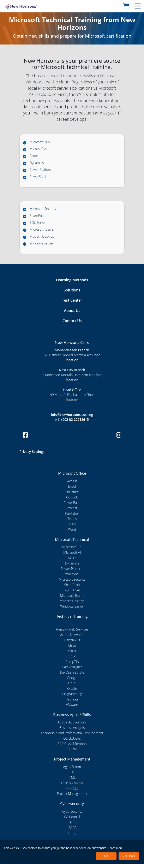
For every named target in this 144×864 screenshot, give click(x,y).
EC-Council (72, 817)
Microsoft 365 (40, 142)
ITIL (72, 772)
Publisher (72, 513)
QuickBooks (72, 738)
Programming (72, 694)
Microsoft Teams (42, 229)
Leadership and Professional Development (72, 733)
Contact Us (72, 320)
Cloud (72, 656)
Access (72, 481)
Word (72, 529)
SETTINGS (129, 856)
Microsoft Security (43, 208)
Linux (72, 683)
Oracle (72, 688)
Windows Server (41, 243)
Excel (72, 486)
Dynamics (37, 162)
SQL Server (38, 222)
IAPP (72, 822)
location (72, 360)
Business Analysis (72, 727)
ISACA (72, 827)
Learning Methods (72, 279)
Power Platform (41, 169)
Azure (34, 155)
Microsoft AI (38, 149)
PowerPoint (72, 502)
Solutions (72, 290)
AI (72, 624)
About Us (72, 310)
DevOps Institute (72, 672)
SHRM (72, 749)
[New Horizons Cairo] (18, 6)
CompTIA (72, 661)
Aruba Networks (72, 634)
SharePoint (38, 215)
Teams (72, 518)
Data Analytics (72, 667)
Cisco (72, 645)
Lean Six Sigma (72, 783)
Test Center (72, 300)
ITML (72, 777)
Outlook (72, 497)
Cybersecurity (72, 811)
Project (72, 508)
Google (72, 677)
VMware (72, 704)
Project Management (72, 793)
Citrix (72, 651)
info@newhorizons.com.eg (72, 414)
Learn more (115, 848)
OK (106, 856)
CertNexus (72, 640)
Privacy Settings (31, 451)
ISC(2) (72, 833)
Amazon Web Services (72, 629)
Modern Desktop (42, 236)
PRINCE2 (72, 788)
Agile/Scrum (72, 766)
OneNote (72, 492)
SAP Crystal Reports (72, 743)
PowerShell (38, 176)
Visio (72, 524)
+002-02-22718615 (75, 419)
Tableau (72, 699)
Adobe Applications (72, 722)
